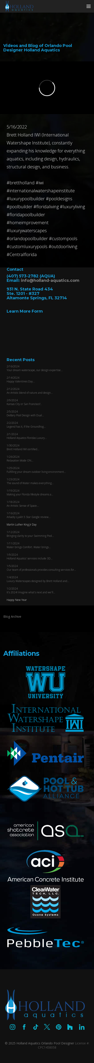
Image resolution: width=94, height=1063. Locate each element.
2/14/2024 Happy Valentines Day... (21, 379)
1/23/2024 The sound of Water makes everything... (30, 481)
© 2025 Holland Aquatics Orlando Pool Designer (39, 1043)
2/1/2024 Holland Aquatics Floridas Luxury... (27, 436)
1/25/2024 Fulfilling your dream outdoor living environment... (36, 470)
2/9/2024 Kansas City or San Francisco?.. (24, 402)
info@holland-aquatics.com (50, 280)
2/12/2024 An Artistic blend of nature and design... (30, 391)
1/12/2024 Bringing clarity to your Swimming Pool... (30, 534)
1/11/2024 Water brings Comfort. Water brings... (29, 545)
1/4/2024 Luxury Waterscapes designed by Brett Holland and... (38, 579)
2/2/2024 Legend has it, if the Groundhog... (26, 424)
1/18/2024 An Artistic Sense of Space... (23, 504)
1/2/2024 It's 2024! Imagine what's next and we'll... (31, 590)
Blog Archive (12, 616)
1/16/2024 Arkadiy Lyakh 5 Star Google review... (29, 515)
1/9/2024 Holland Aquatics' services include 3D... (30, 556)
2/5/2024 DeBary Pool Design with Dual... (25, 413)
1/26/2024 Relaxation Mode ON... (20, 458)
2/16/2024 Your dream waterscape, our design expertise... (35, 368)
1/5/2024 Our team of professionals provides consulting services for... (41, 568)
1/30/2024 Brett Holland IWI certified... (23, 447)
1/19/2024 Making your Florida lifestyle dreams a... (30, 492)
